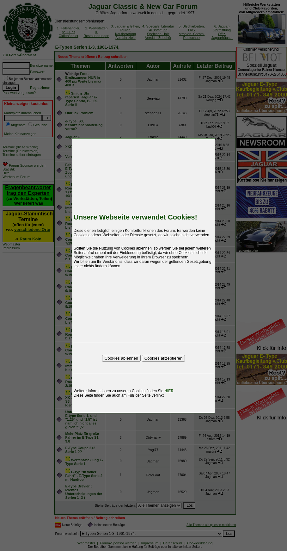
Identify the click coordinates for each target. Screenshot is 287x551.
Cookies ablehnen (121, 358)
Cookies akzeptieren (163, 358)
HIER (169, 391)
